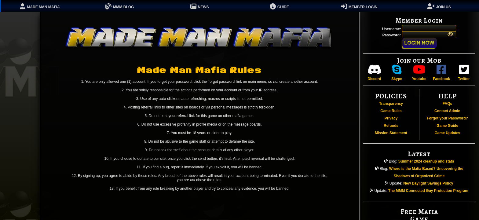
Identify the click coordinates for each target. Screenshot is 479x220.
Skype (396, 72)
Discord (374, 72)
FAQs (447, 103)
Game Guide (447, 125)
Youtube (419, 72)
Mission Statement (391, 133)
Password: (392, 35)
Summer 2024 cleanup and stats (426, 161)
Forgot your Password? (447, 118)
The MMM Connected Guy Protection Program (428, 191)
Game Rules (390, 111)
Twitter (464, 72)
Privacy (391, 118)
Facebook (441, 72)
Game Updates (447, 133)
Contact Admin (447, 111)
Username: (392, 29)
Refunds (391, 125)
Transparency (391, 103)
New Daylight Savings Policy (428, 183)
